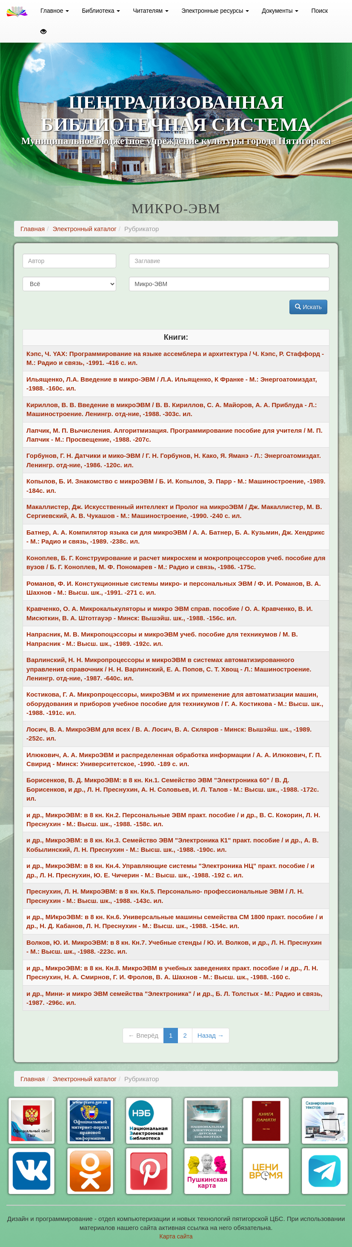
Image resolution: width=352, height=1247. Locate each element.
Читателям (151, 10)
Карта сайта (176, 1236)
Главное (54, 10)
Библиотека (101, 10)
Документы (280, 10)
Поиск (319, 10)
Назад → (210, 1035)
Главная (32, 228)
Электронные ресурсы (215, 10)
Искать (308, 307)
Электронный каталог (85, 228)
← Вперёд (143, 1035)
